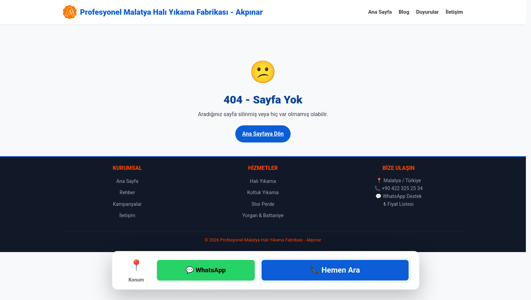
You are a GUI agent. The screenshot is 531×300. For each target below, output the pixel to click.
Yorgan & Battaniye (263, 215)
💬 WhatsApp (206, 270)
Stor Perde (263, 204)
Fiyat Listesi (400, 204)
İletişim (454, 12)
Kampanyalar (127, 204)
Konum (136, 270)
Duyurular (427, 12)
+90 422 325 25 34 (402, 188)
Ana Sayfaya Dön (263, 133)
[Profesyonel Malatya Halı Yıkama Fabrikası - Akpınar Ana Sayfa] (163, 12)
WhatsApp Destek (402, 196)
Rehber (127, 193)
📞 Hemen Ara (335, 269)
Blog (404, 12)
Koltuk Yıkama (263, 193)
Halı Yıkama (263, 181)
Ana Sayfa (380, 12)
